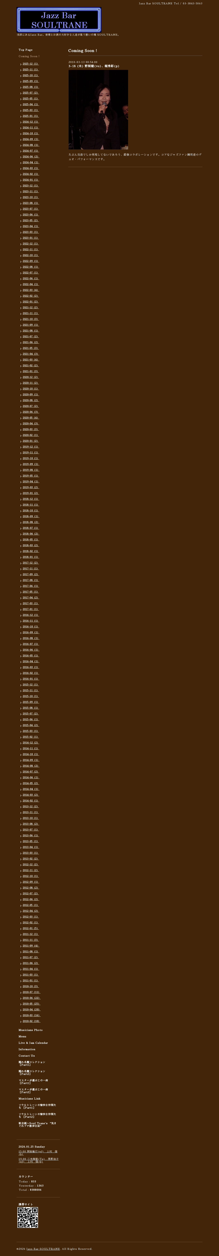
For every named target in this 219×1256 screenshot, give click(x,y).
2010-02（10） (31, 1021)
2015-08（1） (31, 708)
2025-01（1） (31, 116)
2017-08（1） (31, 580)
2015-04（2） (31, 725)
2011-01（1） (31, 981)
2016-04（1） (31, 661)
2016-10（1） (31, 627)
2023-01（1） (31, 238)
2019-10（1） (31, 458)
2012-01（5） (31, 928)
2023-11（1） (31, 191)
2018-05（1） (31, 540)
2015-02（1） (31, 737)
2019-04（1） (31, 482)
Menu (22, 1036)
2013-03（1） (31, 853)
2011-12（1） (31, 934)
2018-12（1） (31, 499)
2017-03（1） (31, 603)
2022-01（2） (31, 302)
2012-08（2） (31, 888)
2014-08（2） (31, 766)
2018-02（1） (31, 551)
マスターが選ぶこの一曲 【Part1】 (33, 1081)
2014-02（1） (31, 801)
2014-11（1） (31, 748)
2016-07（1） (31, 644)
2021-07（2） (31, 336)
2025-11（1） (31, 70)
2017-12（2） (31, 563)
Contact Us (27, 1056)
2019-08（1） (31, 470)
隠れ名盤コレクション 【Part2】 (32, 1072)
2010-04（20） (32, 1010)
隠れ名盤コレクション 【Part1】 (32, 1063)
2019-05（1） (31, 476)
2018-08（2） (31, 522)
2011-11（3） (31, 940)
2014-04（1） (31, 789)
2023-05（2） (31, 220)
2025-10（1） (31, 75)
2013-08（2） (31, 824)
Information (27, 1049)
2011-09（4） (31, 946)
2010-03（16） (32, 1015)
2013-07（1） (31, 830)
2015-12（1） (31, 685)
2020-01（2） (31, 441)
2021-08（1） (31, 331)
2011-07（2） (31, 957)
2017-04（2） (31, 598)
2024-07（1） (31, 151)
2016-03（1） (31, 667)
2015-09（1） (31, 702)
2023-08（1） (31, 203)
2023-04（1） (31, 226)
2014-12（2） (31, 743)
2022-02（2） (31, 296)
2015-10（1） (31, 696)
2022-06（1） (31, 278)
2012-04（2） (31, 911)
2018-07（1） (31, 528)
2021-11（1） (31, 313)
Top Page (26, 50)
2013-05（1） (31, 841)
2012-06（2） (31, 899)
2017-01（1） (31, 609)
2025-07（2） (31, 93)
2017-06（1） (31, 586)
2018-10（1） (31, 511)
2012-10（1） (31, 876)
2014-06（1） (31, 777)
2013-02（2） (31, 859)
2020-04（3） (31, 424)
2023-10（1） (31, 197)
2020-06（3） (31, 412)
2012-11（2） (31, 870)
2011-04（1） (31, 969)
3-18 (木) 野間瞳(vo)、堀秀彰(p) (94, 66)
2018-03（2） (31, 545)
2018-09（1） (31, 516)
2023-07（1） (31, 209)
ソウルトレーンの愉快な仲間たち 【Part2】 (37, 1115)
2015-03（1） (31, 731)
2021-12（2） (31, 307)
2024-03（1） (31, 168)
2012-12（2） (31, 865)
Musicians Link (29, 1098)
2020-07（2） (31, 406)
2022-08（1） (31, 267)
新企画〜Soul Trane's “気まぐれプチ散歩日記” (38, 1124)
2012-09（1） (31, 882)
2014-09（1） (31, 760)
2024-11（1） (31, 128)
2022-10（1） (31, 255)
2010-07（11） (31, 992)
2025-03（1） (31, 110)
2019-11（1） (31, 453)
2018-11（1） (31, 505)
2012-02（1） (31, 923)
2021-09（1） (31, 325)
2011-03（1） (31, 975)
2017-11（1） (31, 569)
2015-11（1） (31, 690)
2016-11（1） (31, 621)
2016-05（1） (31, 656)
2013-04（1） (31, 847)
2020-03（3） (31, 429)
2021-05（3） (31, 348)
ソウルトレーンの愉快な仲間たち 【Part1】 (37, 1106)
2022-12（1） (31, 244)
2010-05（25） (31, 1004)
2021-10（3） (31, 319)
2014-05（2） (31, 783)
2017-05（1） (31, 592)
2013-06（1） (31, 836)
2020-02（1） (31, 435)
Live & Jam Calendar (33, 1043)
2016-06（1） (31, 650)
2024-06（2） (31, 157)
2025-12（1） (31, 64)
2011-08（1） (31, 952)
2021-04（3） (31, 354)
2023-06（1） (31, 215)
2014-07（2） (31, 772)
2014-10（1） (31, 754)
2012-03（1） (31, 917)
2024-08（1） (31, 145)
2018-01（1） (31, 557)
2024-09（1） (31, 139)
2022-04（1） (31, 284)
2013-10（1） (31, 818)
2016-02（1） (31, 673)
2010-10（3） (31, 986)
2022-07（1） (31, 273)
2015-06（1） (31, 719)
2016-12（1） (31, 615)
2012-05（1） (31, 905)
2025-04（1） (31, 104)
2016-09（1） (31, 632)
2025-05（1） (31, 99)
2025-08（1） (31, 87)
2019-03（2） (31, 487)
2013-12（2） (31, 806)
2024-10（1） (31, 133)
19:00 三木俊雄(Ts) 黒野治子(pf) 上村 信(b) (39, 1160)
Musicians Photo (31, 1030)
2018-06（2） (31, 534)
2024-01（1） (31, 180)
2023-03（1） (31, 232)
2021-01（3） (31, 371)
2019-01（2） (31, 493)
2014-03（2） (31, 795)
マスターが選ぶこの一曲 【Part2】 (33, 1091)
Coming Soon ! (29, 56)
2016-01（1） (31, 679)
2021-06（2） (31, 342)
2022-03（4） (31, 290)
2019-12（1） (31, 447)
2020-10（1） (31, 389)
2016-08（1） (31, 638)
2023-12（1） (31, 186)
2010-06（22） (32, 998)
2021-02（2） (31, 366)
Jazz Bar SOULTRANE (43, 1249)
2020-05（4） (31, 418)
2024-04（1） (31, 162)
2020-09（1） (31, 395)
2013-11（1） (31, 812)
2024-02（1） (31, 174)
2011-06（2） (31, 963)
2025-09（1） (31, 81)
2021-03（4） (31, 360)
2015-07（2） (31, 714)
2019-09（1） (31, 464)
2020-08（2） (31, 400)
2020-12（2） (31, 377)
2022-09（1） (31, 261)
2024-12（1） (31, 122)
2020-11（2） (31, 383)
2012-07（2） (31, 894)
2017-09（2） (31, 574)
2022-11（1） (31, 249)
